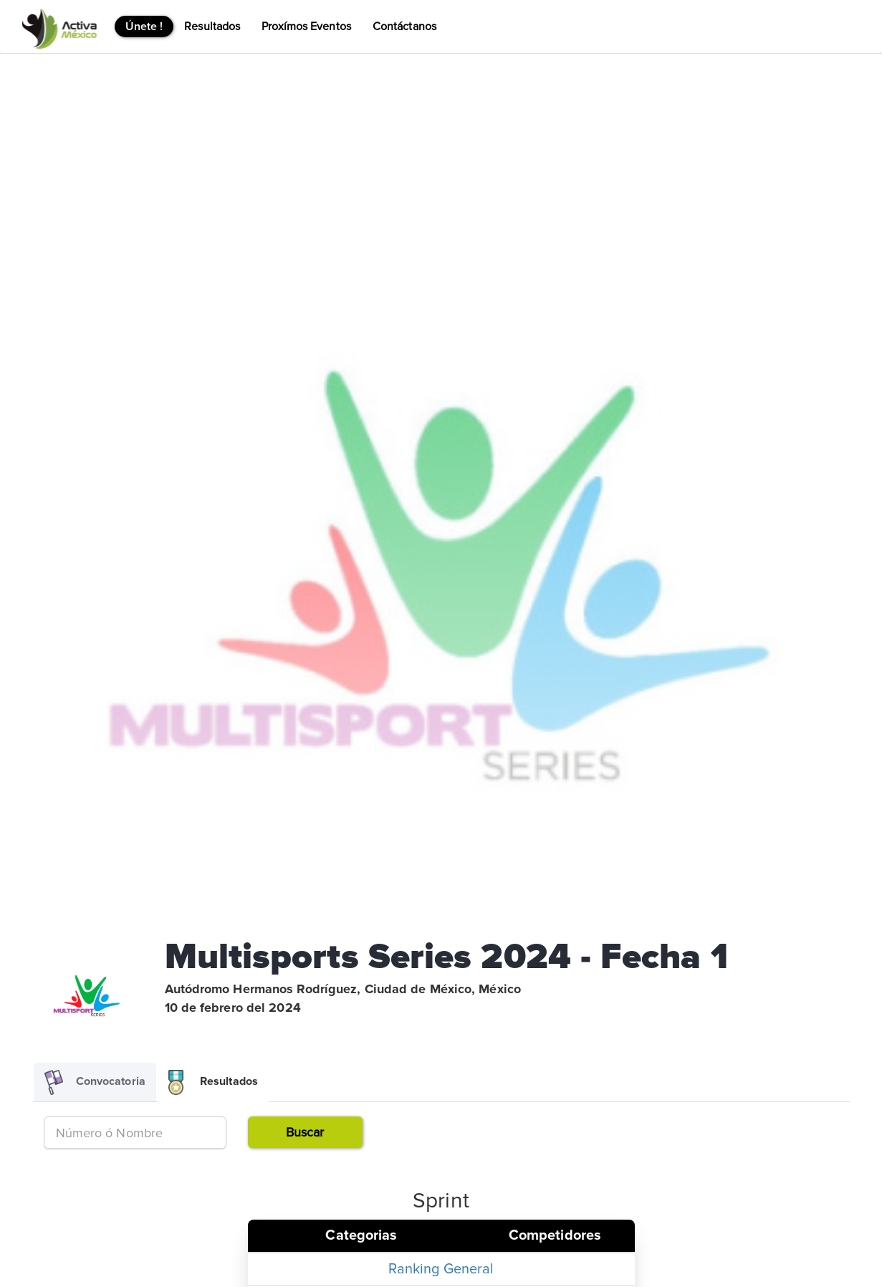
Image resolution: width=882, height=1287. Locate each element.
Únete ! (144, 26)
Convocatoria (94, 1082)
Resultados (212, 26)
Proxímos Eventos (306, 26)
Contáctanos (404, 26)
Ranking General (441, 1269)
